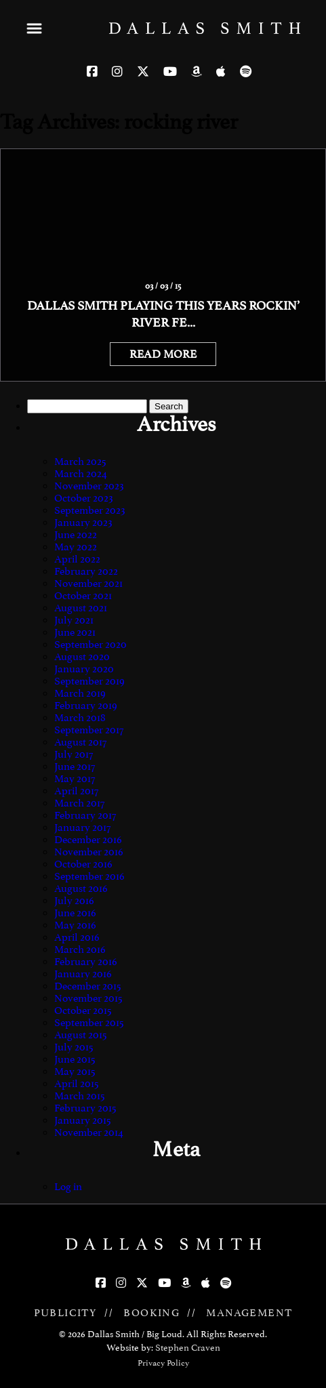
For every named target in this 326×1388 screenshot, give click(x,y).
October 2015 (83, 1010)
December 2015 (87, 986)
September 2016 (89, 876)
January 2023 (83, 522)
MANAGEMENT (249, 1313)
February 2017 (85, 815)
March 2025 (80, 461)
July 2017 (73, 754)
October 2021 (83, 596)
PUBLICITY (66, 1313)
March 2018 (80, 718)
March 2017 (79, 803)
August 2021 (80, 608)
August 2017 (80, 742)
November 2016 (88, 852)
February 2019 (85, 705)
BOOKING (151, 1313)
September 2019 (89, 681)
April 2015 (76, 1084)
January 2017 (82, 827)
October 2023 (83, 498)
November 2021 (88, 583)
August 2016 (81, 888)
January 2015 (82, 1120)
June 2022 (75, 535)
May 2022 (75, 547)
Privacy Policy (163, 1363)
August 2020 (82, 657)
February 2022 (86, 571)
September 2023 (89, 510)
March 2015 (79, 1096)
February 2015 (85, 1108)
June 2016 (75, 913)
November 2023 (89, 486)
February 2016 (85, 962)
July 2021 (74, 620)
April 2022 (77, 559)
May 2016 (75, 925)
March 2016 (80, 949)
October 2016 (83, 864)
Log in (68, 1187)
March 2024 (80, 474)
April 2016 (77, 937)
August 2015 (80, 1035)
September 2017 (88, 730)
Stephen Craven (187, 1348)
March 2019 (80, 693)
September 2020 (90, 644)
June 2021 (75, 632)
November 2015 (88, 998)
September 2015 (89, 1023)
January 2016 (83, 974)
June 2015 (75, 1059)
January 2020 (84, 669)
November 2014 (88, 1132)
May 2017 (74, 779)
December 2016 (88, 840)
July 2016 (74, 901)
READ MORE (163, 354)
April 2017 (76, 791)
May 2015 (75, 1071)
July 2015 (74, 1047)
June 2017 (74, 766)
